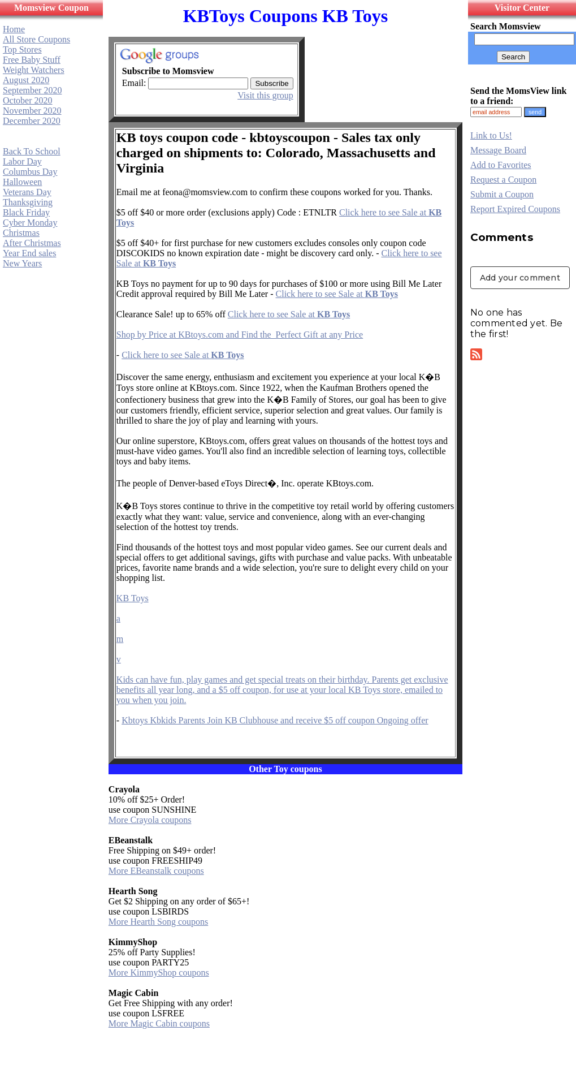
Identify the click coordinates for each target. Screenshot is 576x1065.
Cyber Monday (30, 222)
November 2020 (32, 110)
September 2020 (32, 90)
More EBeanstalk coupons (156, 871)
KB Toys (132, 598)
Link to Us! (491, 135)
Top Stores (22, 49)
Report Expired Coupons (515, 209)
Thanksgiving (28, 202)
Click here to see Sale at (337, 294)
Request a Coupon (503, 179)
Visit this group (265, 95)
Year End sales (29, 253)
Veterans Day (27, 192)
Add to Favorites (500, 165)
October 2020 (28, 100)
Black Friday (26, 212)
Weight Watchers (33, 70)
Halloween (22, 182)
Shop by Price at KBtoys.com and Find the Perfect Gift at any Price (239, 334)
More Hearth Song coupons (158, 921)
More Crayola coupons (150, 820)
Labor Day (22, 161)
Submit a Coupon (502, 194)
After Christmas (32, 243)
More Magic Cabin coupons (159, 1023)
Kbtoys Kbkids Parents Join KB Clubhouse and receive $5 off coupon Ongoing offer (275, 720)
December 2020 (31, 121)
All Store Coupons (36, 39)
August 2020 (26, 80)
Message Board (498, 150)
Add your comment (520, 278)
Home (14, 29)
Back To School (31, 151)
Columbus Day (30, 171)
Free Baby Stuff (31, 59)
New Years (22, 263)
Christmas (21, 233)
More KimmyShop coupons (159, 972)
